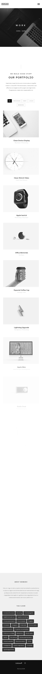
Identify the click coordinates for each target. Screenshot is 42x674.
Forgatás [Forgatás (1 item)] (30, 621)
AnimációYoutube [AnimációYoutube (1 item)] (8, 613)
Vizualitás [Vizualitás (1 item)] (29, 645)
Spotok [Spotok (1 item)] (5, 637)
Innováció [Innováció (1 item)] (6, 625)
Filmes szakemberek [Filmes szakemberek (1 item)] (9, 621)
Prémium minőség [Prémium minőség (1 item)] (8, 633)
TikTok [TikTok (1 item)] (29, 641)
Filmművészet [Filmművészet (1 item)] (21, 621)
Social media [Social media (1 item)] (29, 633)
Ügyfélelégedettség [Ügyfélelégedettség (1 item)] (8, 649)
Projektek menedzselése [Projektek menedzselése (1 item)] (21, 629)
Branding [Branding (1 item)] (19, 613)
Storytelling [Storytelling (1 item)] (13, 637)
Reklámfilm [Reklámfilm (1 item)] (20, 633)
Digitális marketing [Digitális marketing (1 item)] (22, 617)
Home (18, 31)
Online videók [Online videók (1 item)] (33, 625)
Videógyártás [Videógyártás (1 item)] (7, 645)
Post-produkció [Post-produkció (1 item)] (7, 629)
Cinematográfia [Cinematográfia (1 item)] (29, 613)
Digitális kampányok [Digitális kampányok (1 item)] (9, 617)
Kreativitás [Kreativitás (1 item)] (23, 625)
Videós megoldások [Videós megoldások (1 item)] (18, 645)
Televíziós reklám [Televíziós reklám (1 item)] (20, 641)
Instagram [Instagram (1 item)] (15, 625)
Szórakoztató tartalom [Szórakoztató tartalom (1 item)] (25, 637)
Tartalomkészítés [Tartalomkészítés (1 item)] (8, 641)
